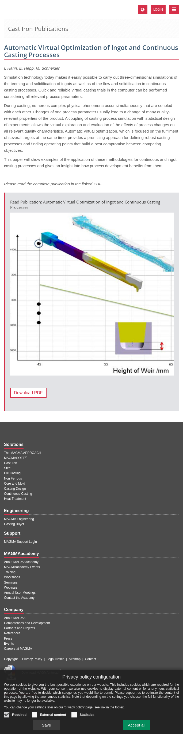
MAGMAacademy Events (22, 567)
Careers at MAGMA (18, 649)
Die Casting (12, 473)
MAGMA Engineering (19, 519)
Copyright (11, 659)
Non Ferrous (13, 478)
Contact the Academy (19, 598)
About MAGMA (14, 618)
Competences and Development (27, 623)
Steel (7, 468)
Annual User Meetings (20, 593)
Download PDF (28, 392)
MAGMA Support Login (20, 542)
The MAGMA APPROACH (22, 453)
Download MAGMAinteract (41, 673)
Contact (90, 659)
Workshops (12, 577)
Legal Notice (55, 659)
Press (8, 638)
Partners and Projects (19, 628)
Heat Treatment (15, 499)
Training (10, 572)
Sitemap (75, 659)
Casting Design (15, 488)
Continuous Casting (18, 494)
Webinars (10, 587)
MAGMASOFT (15, 458)
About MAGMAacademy (21, 562)
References (12, 633)
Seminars (11, 582)
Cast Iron (10, 463)
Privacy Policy (32, 659)
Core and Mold (14, 483)
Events (9, 643)
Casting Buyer (14, 524)
